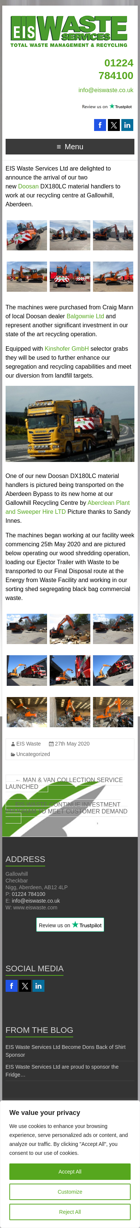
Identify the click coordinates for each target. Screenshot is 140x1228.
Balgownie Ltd (85, 316)
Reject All (70, 1212)
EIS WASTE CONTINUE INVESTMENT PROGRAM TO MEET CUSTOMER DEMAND (67, 811)
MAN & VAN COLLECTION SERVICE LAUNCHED (64, 783)
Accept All (70, 1172)
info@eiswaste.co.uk (105, 90)
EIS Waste (28, 744)
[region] (70, 1164)
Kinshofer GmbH (67, 349)
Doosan (28, 186)
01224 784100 (29, 894)
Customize (69, 1192)
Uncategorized (33, 754)
